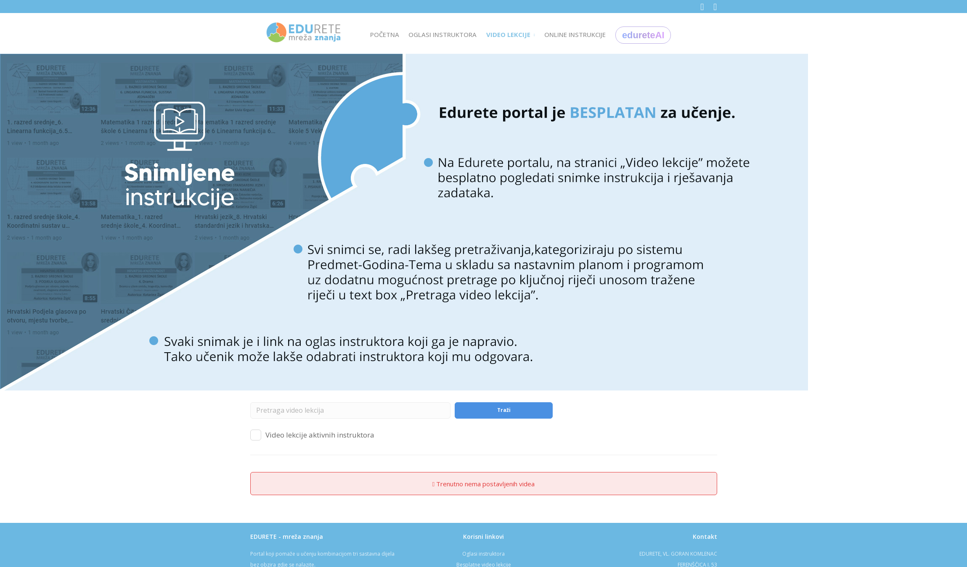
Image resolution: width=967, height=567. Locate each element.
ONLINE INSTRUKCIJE (575, 34)
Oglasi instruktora (483, 553)
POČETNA (384, 34)
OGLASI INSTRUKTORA (442, 34)
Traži (504, 410)
